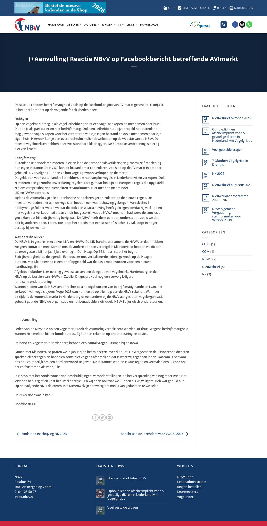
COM (206, 251)
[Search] (224, 24)
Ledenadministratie (191, 482)
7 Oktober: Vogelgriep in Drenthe (230, 162)
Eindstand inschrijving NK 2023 (40, 434)
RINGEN (219, 8)
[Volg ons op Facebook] (235, 24)
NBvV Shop (185, 477)
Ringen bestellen (189, 487)
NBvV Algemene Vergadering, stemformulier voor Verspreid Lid (226, 214)
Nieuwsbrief (211, 267)
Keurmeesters (187, 492)
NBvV (206, 259)
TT (121, 24)
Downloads (149, 24)
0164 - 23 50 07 (25, 492)
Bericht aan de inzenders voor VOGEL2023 (155, 434)
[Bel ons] (249, 24)
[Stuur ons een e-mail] (242, 24)
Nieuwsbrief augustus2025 (232, 185)
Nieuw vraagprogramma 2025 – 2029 (230, 198)
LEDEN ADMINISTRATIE (194, 8)
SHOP (169, 8)
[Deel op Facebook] (95, 417)
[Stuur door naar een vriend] (109, 417)
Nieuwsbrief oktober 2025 (231, 118)
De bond (74, 24)
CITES (206, 244)
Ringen (108, 24)
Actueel (91, 24)
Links (132, 24)
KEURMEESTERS (241, 8)
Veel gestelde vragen (227, 150)
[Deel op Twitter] (102, 417)
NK (204, 274)
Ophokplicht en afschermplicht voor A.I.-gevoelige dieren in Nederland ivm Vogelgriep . (232, 135)
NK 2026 (218, 174)
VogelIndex (185, 497)
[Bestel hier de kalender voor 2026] (60, 7)
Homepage (56, 24)
